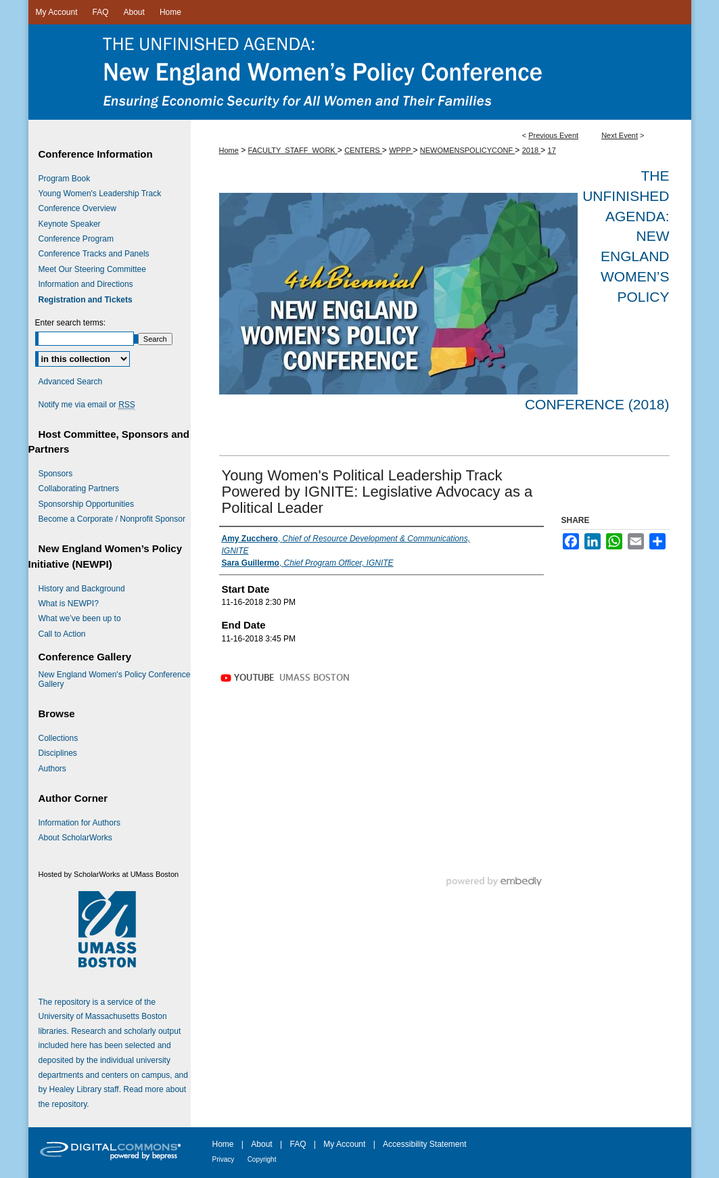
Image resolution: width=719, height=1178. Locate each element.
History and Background (82, 588)
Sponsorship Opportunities (86, 504)
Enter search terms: (70, 322)
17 (552, 150)
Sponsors (56, 473)
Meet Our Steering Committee (92, 269)
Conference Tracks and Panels (94, 253)
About (261, 1144)
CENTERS (363, 150)
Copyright (262, 1159)
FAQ (297, 1144)
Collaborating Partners (79, 488)
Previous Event (553, 135)
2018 (531, 150)
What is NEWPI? (69, 603)
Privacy (223, 1159)
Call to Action (62, 634)
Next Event (619, 135)
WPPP (401, 150)
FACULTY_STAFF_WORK (293, 150)
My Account (344, 1144)
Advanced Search (71, 381)
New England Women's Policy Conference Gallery (115, 679)
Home (229, 150)
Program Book (65, 178)
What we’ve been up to (80, 618)
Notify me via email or (87, 404)
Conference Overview (77, 208)
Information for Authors (79, 823)
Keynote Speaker (70, 224)
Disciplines (58, 753)
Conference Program (76, 239)
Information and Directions (86, 284)
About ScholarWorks (75, 837)
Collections (58, 738)
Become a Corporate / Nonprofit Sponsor (112, 519)
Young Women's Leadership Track (100, 193)
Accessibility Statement (424, 1144)
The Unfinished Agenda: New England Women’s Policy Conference (359, 72)
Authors (52, 768)
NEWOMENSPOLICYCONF (467, 150)
